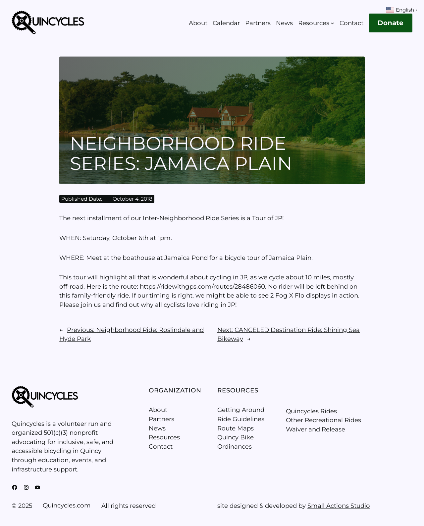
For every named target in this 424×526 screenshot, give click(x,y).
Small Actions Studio (338, 505)
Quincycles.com (67, 505)
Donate (390, 23)
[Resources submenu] (332, 23)
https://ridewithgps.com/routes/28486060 (202, 286)
